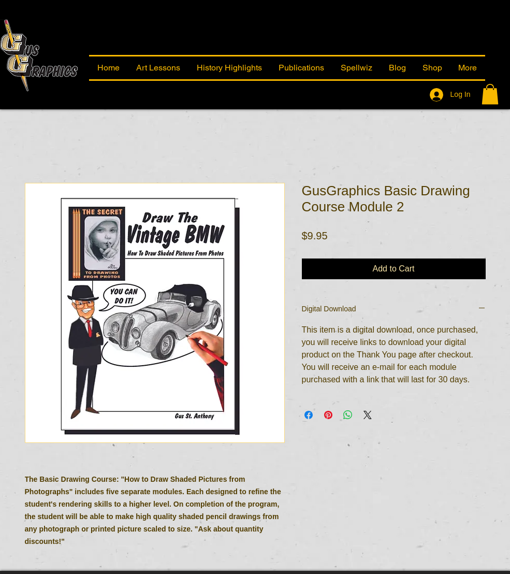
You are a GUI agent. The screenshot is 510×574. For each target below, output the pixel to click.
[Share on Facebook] (308, 415)
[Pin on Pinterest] (328, 415)
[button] (467, 67)
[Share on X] (367, 415)
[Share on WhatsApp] (348, 415)
